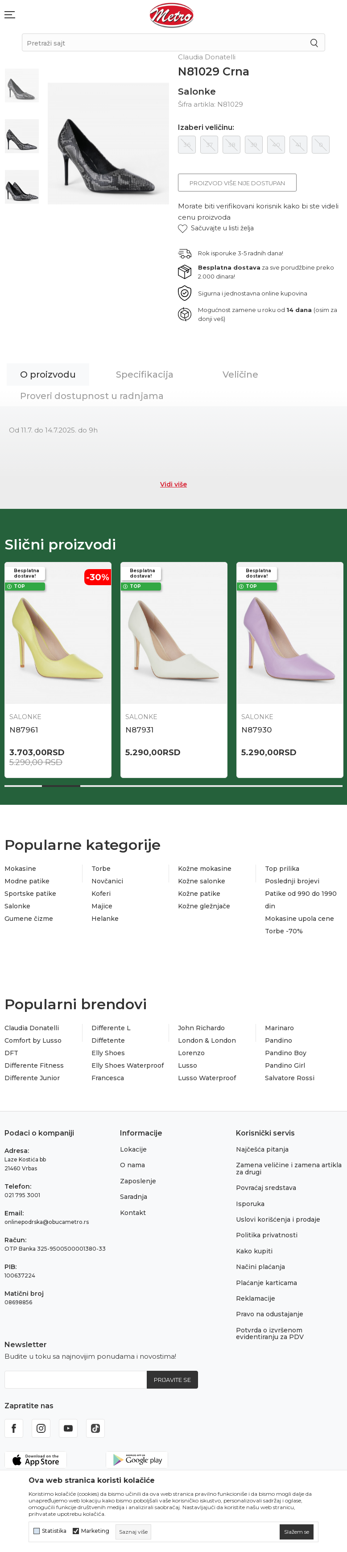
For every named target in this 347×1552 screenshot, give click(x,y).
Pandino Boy (285, 1053)
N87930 (256, 729)
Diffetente (108, 1040)
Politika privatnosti (266, 1235)
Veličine (240, 374)
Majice (101, 906)
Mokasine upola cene (299, 919)
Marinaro (279, 1028)
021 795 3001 (22, 1195)
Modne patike (27, 881)
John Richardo (201, 1028)
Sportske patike (30, 894)
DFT (11, 1053)
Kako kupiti (254, 1251)
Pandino (278, 1040)
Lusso (187, 1065)
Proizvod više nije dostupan (237, 183)
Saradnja (133, 1197)
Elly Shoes (108, 1053)
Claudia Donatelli (31, 1028)
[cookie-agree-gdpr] (297, 1532)
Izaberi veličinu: (206, 128)
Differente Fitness (34, 1065)
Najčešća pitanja (262, 1149)
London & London (207, 1040)
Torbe (101, 869)
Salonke (197, 91)
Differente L (111, 1028)
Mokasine (20, 869)
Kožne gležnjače (204, 906)
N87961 (23, 729)
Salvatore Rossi (289, 1078)
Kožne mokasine (204, 869)
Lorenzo (191, 1053)
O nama (132, 1165)
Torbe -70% (284, 931)
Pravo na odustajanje (269, 1314)
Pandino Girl (285, 1065)
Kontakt (133, 1213)
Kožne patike (199, 894)
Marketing (95, 1531)
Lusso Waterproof (207, 1078)
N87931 (139, 729)
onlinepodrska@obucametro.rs (46, 1222)
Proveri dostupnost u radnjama (92, 396)
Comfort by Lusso (33, 1040)
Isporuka (250, 1204)
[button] (216, 228)
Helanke (105, 919)
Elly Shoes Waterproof (127, 1065)
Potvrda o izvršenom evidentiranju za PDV (270, 1333)
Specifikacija (145, 374)
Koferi (101, 894)
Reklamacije (255, 1298)
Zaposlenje (138, 1181)
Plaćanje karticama (266, 1283)
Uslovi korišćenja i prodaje (278, 1219)
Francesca (107, 1078)
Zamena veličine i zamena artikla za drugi (289, 1168)
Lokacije (133, 1149)
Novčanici (107, 881)
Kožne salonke (201, 881)
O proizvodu (48, 374)
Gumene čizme (28, 919)
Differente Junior (32, 1078)
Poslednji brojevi (292, 881)
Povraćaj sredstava (266, 1188)
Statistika (54, 1531)
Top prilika (282, 869)
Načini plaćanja (260, 1267)
